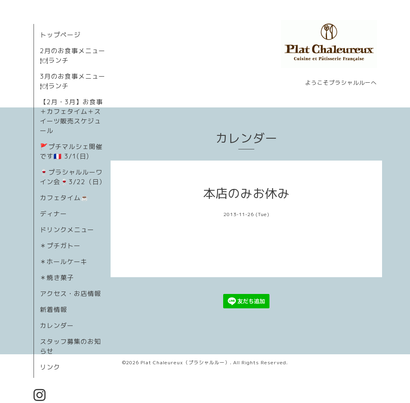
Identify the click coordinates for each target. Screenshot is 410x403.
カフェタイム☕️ (64, 197)
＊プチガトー (60, 245)
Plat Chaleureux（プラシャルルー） (185, 362)
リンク (50, 367)
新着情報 (53, 309)
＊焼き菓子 (57, 277)
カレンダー (57, 325)
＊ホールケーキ (63, 261)
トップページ (60, 34)
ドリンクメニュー (67, 229)
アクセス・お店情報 (70, 293)
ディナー (53, 213)
